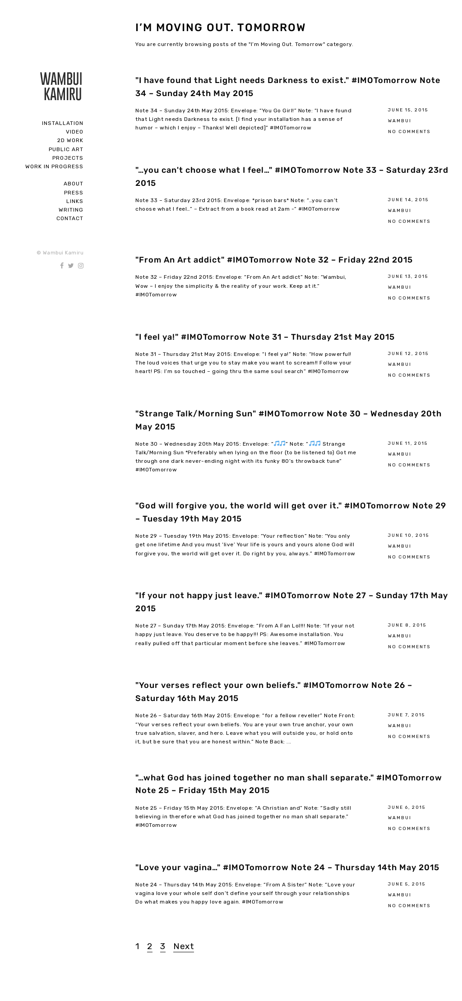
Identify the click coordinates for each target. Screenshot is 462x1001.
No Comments (409, 131)
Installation (62, 123)
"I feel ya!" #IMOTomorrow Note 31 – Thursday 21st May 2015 (265, 337)
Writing (71, 210)
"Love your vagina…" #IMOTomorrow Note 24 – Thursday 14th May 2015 (287, 867)
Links (74, 201)
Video (74, 132)
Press (73, 192)
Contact (69, 218)
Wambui (399, 120)
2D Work (70, 140)
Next (183, 946)
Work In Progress (54, 166)
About (73, 183)
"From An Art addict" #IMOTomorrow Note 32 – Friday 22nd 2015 (274, 260)
